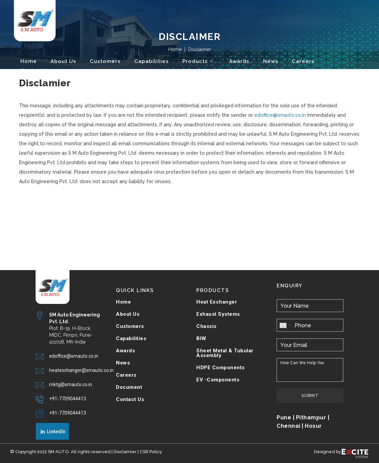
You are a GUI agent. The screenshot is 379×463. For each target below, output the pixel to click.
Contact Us (130, 399)
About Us (127, 314)
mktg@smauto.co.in (70, 384)
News (123, 363)
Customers (130, 326)
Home (123, 302)
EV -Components (217, 380)
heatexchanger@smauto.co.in (81, 370)
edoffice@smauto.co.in (280, 115)
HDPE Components (220, 368)
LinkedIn (52, 431)
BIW (201, 338)
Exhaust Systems (218, 314)
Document (129, 387)
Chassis (206, 326)
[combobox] (285, 325)
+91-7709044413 (67, 398)
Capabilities (131, 338)
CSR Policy (151, 451)
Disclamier (125, 451)
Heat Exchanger (216, 302)
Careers (126, 375)
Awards (125, 351)
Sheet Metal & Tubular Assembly (225, 353)
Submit (310, 395)
